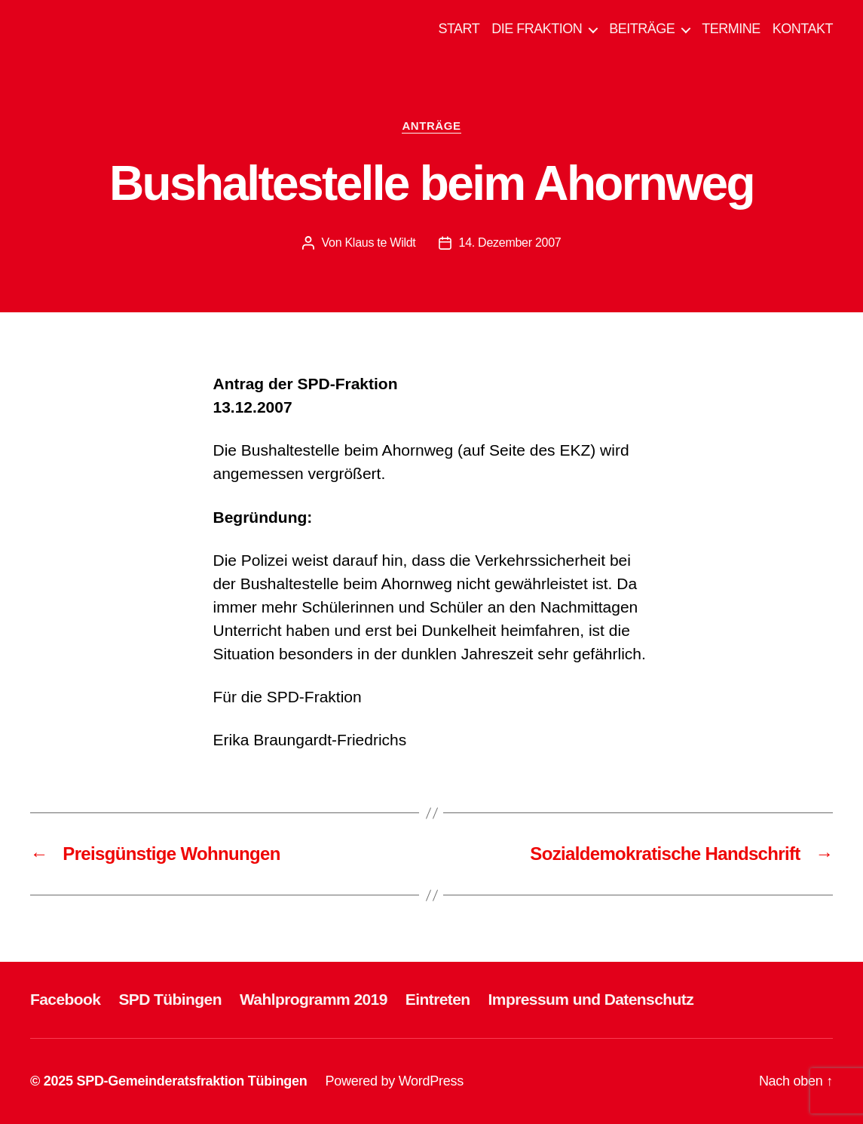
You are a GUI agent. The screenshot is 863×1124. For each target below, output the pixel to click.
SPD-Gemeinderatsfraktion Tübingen (191, 1081)
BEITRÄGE (642, 28)
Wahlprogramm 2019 (313, 999)
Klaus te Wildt (379, 242)
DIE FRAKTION (536, 28)
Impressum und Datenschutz (591, 999)
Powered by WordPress (395, 1081)
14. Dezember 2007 (510, 242)
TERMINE (731, 28)
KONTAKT (803, 28)
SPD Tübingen (170, 999)
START (458, 28)
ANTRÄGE (431, 125)
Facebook (65, 999)
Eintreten (437, 999)
